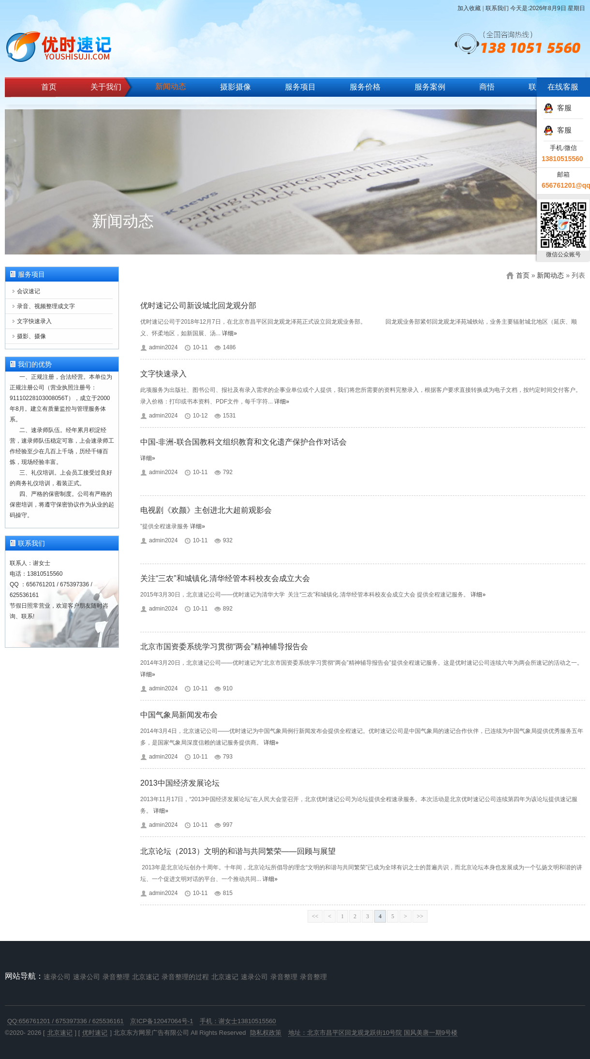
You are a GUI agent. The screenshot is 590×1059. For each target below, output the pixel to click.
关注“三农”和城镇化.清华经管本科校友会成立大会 (225, 578)
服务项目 (300, 87)
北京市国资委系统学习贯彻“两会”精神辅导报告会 (224, 646)
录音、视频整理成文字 (46, 306)
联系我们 (497, 8)
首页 (49, 87)
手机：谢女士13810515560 (238, 1021)
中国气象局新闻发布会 (179, 715)
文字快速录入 (34, 321)
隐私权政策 (265, 1032)
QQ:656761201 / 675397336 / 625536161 (65, 1021)
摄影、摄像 (31, 336)
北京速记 (145, 977)
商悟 (487, 87)
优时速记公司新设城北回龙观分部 (198, 305)
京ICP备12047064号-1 (161, 1021)
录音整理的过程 (185, 977)
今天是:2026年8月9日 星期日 (547, 8)
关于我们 (105, 87)
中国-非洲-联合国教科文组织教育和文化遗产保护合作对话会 (243, 442)
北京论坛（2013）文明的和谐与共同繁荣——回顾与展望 (238, 851)
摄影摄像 (235, 87)
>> (420, 916)
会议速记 (28, 291)
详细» (229, 333)
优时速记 (94, 1032)
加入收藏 (469, 8)
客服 (558, 108)
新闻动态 (170, 86)
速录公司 (57, 977)
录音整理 (116, 977)
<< (315, 916)
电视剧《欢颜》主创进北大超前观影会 (206, 510)
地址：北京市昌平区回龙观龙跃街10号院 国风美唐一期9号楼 (372, 1032)
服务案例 (429, 87)
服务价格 (365, 87)
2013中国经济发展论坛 (180, 783)
